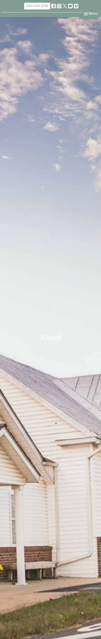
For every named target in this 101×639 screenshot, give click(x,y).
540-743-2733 (37, 6)
